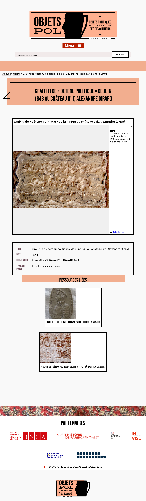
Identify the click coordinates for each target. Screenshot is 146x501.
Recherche (120, 54)
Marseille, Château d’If (46, 260)
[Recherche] (62, 54)
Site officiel (71, 260)
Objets (16, 73)
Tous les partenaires (75, 467)
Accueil (6, 73)
